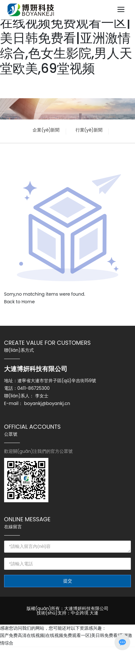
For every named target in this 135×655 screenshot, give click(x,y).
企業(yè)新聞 (46, 130)
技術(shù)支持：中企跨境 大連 (68, 613)
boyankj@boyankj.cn (47, 403)
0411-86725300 (33, 388)
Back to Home (19, 302)
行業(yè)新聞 (89, 130)
